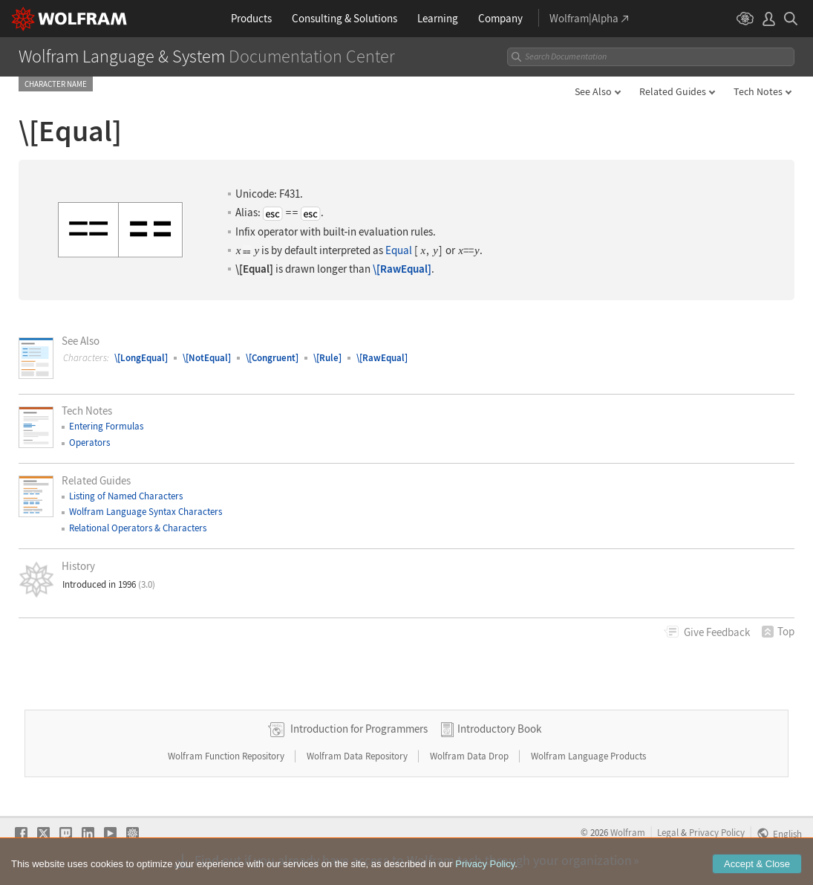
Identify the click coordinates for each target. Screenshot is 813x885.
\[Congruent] (272, 357)
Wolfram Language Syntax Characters (145, 511)
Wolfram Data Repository (358, 756)
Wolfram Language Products (588, 756)
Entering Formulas (106, 426)
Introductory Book (499, 729)
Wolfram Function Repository (227, 756)
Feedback (717, 632)
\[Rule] (327, 357)
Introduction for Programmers (359, 729)
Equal (398, 250)
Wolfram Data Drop (470, 756)
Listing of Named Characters (126, 496)
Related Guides (672, 91)
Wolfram (627, 832)
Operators (89, 442)
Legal (668, 832)
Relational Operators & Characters (137, 528)
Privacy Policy (717, 832)
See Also (593, 91)
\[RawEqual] (402, 269)
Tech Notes (758, 91)
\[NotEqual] (207, 357)
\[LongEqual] (141, 357)
